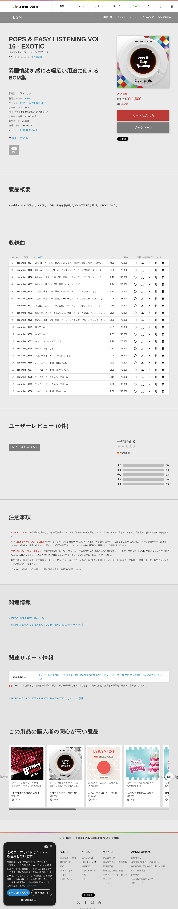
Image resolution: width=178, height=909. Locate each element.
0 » (37, 57)
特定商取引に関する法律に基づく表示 (148, 866)
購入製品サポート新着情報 (115, 862)
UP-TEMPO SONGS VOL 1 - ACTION (30, 793)
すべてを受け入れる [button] (18, 892)
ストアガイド (66, 870)
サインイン (135, 6)
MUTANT (86, 866)
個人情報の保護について (142, 879)
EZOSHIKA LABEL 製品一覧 (27, 618)
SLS (83, 879)
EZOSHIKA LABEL (29, 130)
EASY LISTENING (37, 103)
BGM (27, 98)
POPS (23, 103)
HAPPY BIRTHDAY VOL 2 (140, 793)
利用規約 (135, 875)
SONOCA (86, 858)
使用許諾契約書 (18, 138)
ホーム (59, 838)
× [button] (51, 846)
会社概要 (135, 858)
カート (106, 883)
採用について (137, 883)
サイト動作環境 (138, 870)
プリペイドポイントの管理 (115, 875)
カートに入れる (143, 115)
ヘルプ (63, 875)
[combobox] (46, 846)
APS (84, 875)
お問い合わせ (66, 879)
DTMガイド (65, 862)
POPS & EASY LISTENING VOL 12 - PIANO (72, 793)
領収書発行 (108, 866)
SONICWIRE (26, 6)
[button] (169, 776)
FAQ (62, 866)
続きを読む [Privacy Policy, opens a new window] (32, 885)
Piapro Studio (87, 870)
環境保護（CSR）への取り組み (145, 862)
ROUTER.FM (87, 862)
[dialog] (29, 874)
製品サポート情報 (68, 858)
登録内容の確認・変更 (113, 870)
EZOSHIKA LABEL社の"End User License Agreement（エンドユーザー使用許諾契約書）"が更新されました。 (100, 676)
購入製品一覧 (109, 858)
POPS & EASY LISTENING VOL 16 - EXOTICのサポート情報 (47, 624)
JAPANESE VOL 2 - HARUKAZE (104, 793)
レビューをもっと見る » (24, 447)
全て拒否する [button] (41, 892)
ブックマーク (143, 127)
